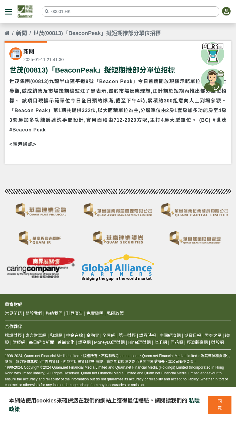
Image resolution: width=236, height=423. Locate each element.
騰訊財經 (13, 335)
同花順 (176, 342)
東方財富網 (35, 335)
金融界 (93, 335)
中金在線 (74, 335)
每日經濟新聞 (41, 342)
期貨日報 (192, 335)
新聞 (21, 33)
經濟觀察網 (197, 342)
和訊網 (56, 335)
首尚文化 (65, 342)
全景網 (109, 335)
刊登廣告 (74, 313)
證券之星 (212, 335)
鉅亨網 (84, 342)
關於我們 (33, 313)
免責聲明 (95, 313)
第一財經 (127, 335)
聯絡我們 (54, 313)
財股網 (217, 342)
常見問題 (13, 313)
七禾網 (160, 342)
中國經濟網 (170, 335)
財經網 (18, 342)
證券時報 (147, 335)
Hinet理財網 (139, 342)
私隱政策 (115, 313)
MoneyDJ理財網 (109, 342)
